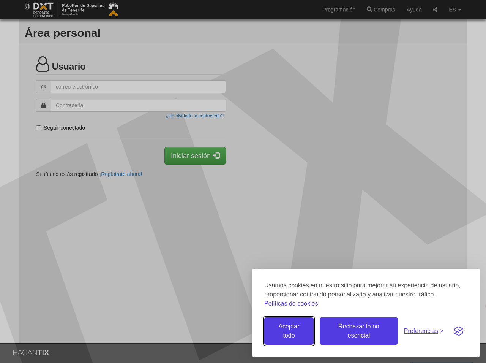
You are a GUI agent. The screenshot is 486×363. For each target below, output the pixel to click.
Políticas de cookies (291, 303)
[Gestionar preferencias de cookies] (423, 331)
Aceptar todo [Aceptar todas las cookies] (288, 331)
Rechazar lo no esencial (358, 331)
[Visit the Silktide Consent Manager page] (459, 331)
